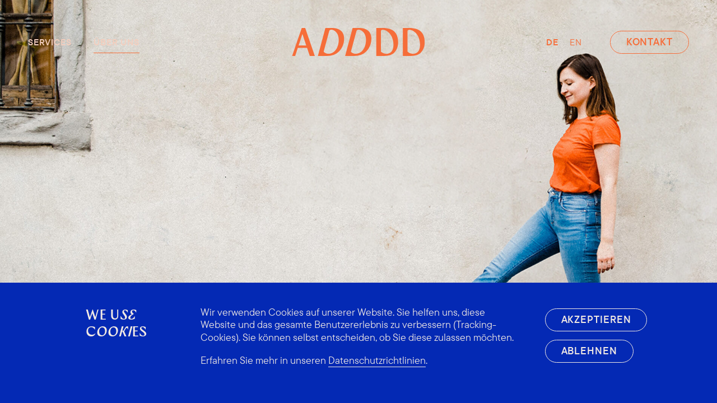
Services (49, 42)
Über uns (116, 42)
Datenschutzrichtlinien (377, 360)
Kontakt (649, 41)
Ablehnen (589, 350)
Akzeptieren (596, 319)
